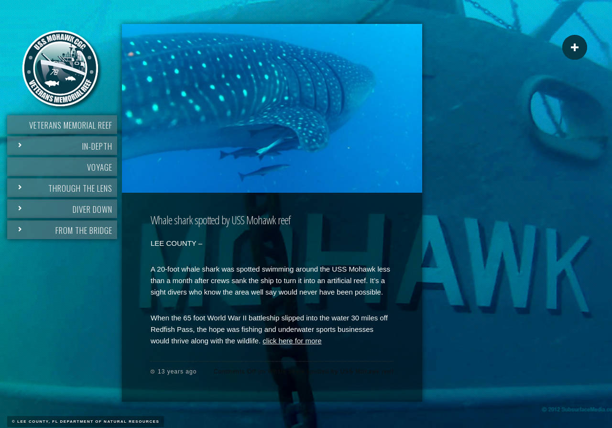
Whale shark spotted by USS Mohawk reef (220, 220)
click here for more (291, 341)
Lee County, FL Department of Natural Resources (88, 421)
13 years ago (177, 371)
